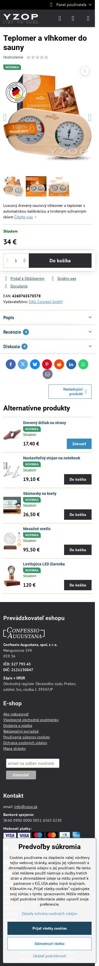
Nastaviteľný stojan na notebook (51, 458)
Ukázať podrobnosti (49, 955)
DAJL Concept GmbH (45, 301)
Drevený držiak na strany (44, 423)
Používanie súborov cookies (26, 737)
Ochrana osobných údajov (25, 742)
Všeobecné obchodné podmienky (31, 719)
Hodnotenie (13, 57)
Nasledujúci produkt (75, 392)
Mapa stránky (14, 748)
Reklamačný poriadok (21, 731)
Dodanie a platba (17, 725)
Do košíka (60, 260)
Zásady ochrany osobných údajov (50, 913)
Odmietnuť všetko (50, 943)
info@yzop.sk (25, 806)
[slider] (37, 57)
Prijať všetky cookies (49, 928)
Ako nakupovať (16, 714)
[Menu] (88, 18)
